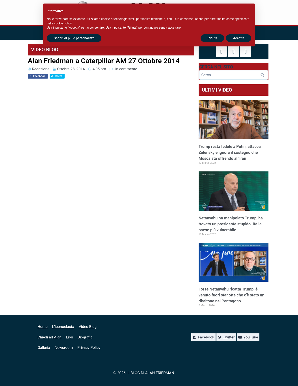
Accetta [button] (238, 38)
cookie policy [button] (62, 23)
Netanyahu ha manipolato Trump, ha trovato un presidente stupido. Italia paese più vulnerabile (231, 224)
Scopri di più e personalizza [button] (74, 38)
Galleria (43, 347)
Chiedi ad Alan (49, 337)
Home (42, 326)
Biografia (85, 337)
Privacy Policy (89, 347)
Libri (69, 337)
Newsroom (64, 347)
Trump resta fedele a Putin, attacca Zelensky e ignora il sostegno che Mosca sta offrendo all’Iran (230, 152)
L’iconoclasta (63, 326)
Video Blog (88, 326)
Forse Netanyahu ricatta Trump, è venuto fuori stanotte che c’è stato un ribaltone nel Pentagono (231, 295)
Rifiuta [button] (212, 38)
